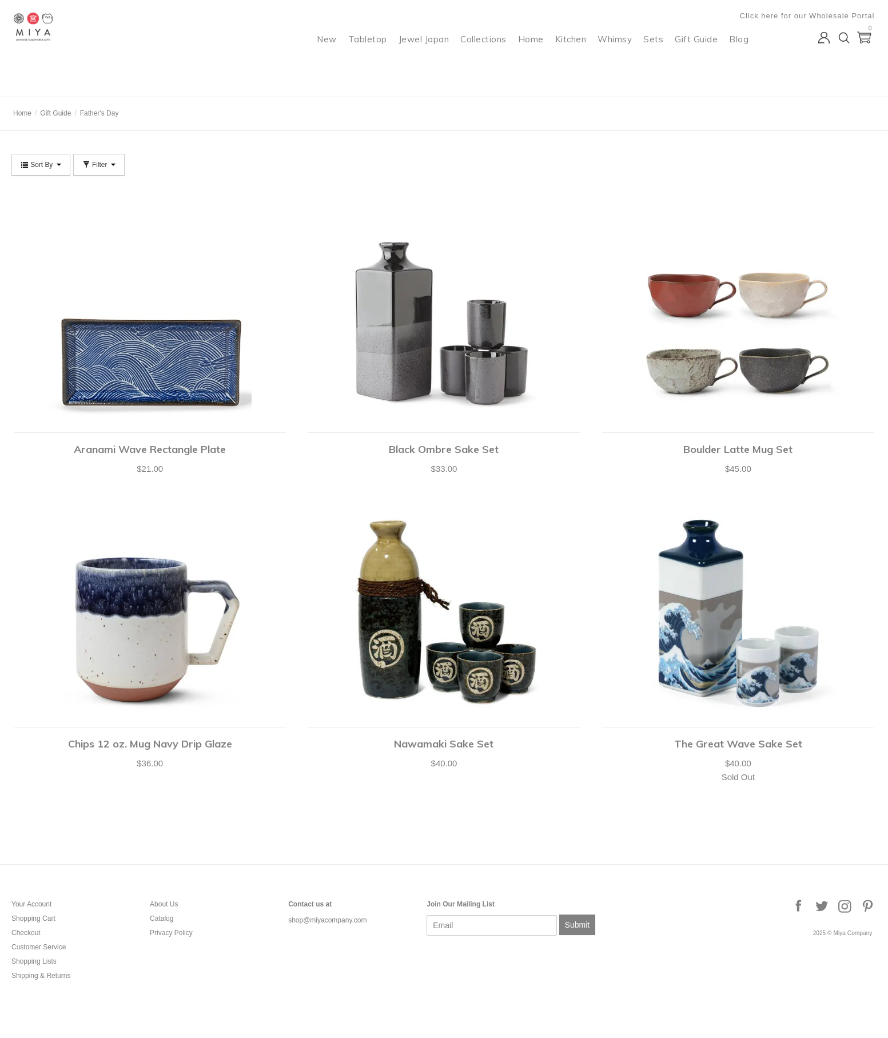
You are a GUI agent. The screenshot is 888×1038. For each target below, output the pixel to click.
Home (533, 54)
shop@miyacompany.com (327, 920)
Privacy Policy (171, 933)
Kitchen (573, 54)
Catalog (161, 918)
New (329, 54)
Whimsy (617, 54)
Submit (577, 924)
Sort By (41, 165)
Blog (741, 54)
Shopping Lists (34, 961)
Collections (486, 54)
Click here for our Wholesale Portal (809, 15)
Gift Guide (698, 54)
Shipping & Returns (40, 976)
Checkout (26, 933)
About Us (164, 904)
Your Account (31, 904)
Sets (656, 54)
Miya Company (57, 82)
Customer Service (38, 947)
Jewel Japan (426, 54)
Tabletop (370, 54)
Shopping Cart (33, 918)
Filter (99, 165)
